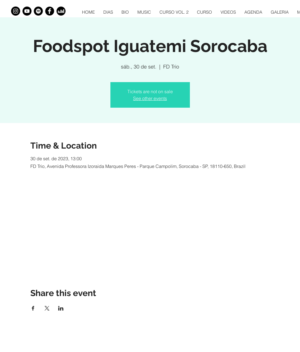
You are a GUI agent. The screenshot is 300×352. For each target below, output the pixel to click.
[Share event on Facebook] (33, 308)
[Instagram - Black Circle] (15, 11)
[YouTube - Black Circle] (27, 11)
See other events (150, 98)
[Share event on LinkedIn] (61, 308)
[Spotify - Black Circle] (38, 11)
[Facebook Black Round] (49, 11)
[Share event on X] (47, 308)
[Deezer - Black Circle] (61, 11)
